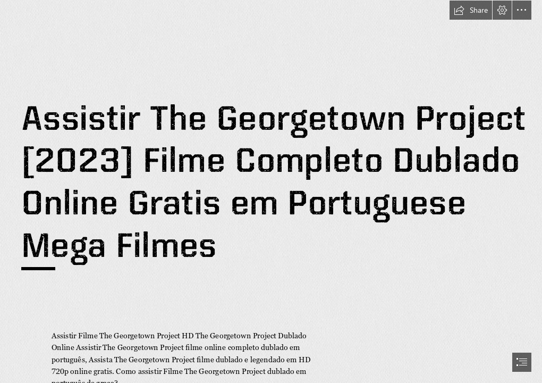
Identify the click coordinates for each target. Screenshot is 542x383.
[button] (471, 10)
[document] (271, 191)
